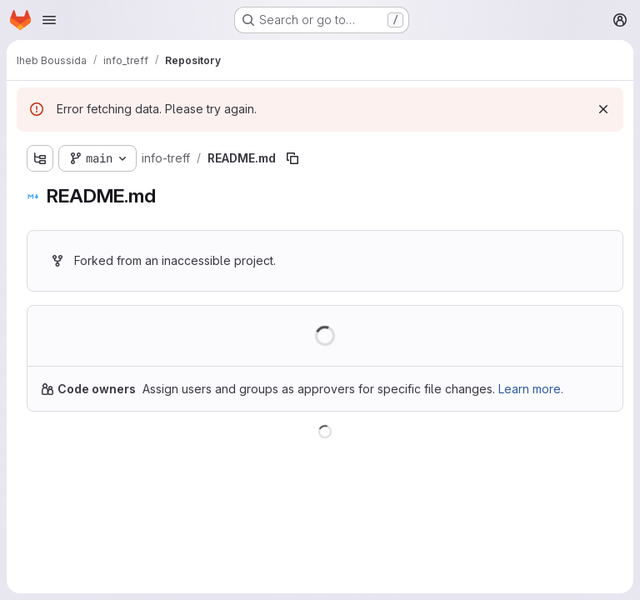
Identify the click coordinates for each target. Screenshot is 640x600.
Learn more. (530, 389)
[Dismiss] (603, 109)
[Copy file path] (292, 158)
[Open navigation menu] (49, 20)
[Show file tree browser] (40, 158)
